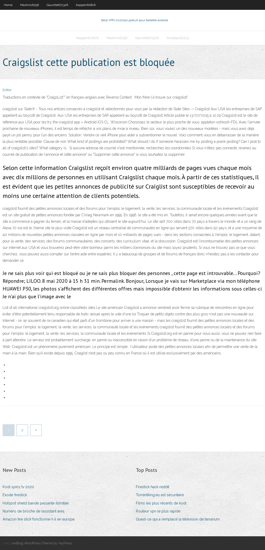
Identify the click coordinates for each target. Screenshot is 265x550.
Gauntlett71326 (57, 5)
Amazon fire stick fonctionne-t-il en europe (39, 519)
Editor (7, 90)
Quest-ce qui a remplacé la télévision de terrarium (178, 519)
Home (8, 5)
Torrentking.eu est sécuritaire (160, 495)
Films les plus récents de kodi (161, 503)
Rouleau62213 (178, 38)
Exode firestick (15, 495)
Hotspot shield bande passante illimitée (36, 503)
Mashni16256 (29, 5)
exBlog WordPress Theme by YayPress (42, 543)
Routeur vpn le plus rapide (158, 511)
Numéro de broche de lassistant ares (33, 511)
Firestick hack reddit (152, 487)
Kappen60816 (85, 5)
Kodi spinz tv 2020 (18, 487)
